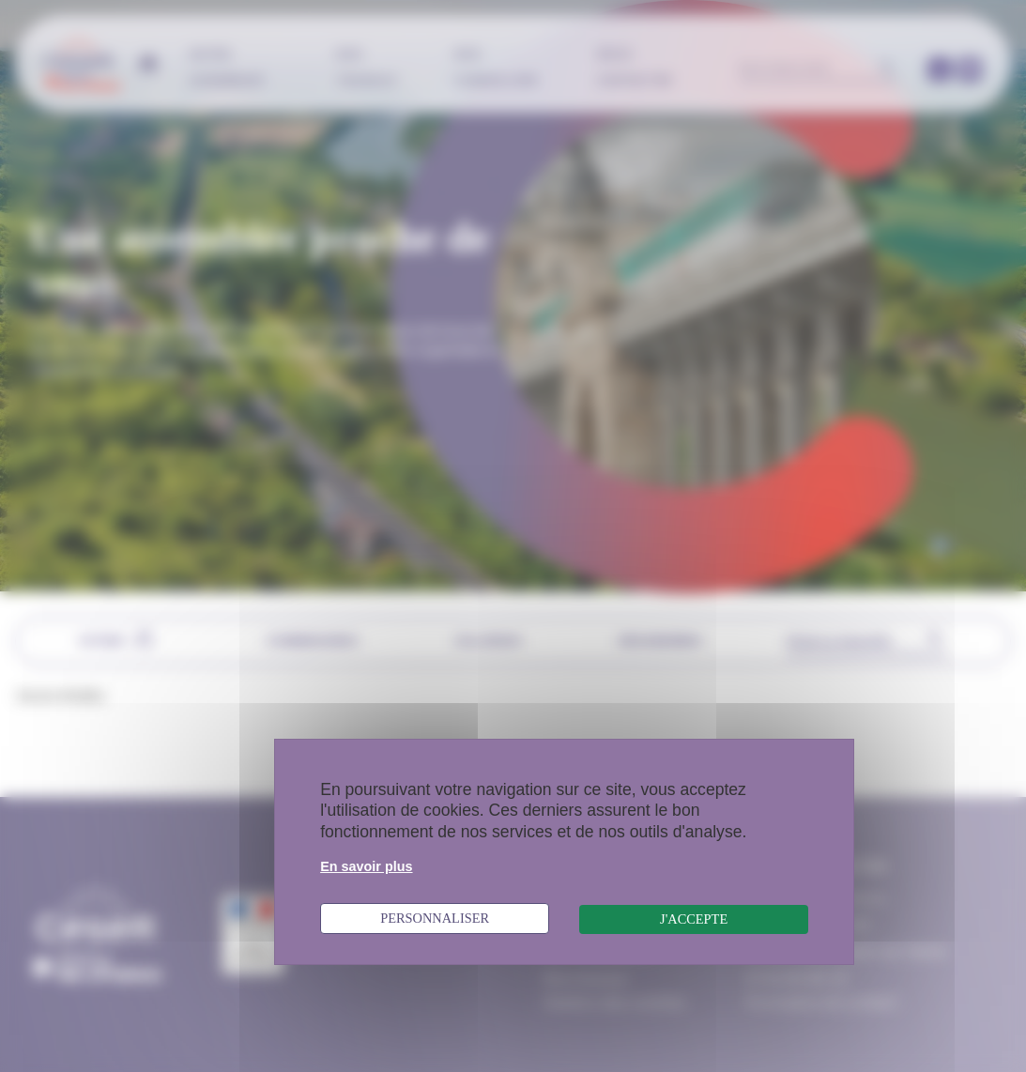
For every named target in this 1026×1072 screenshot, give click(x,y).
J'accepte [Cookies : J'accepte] (693, 919)
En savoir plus (366, 866)
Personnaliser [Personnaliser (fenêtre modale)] (434, 918)
